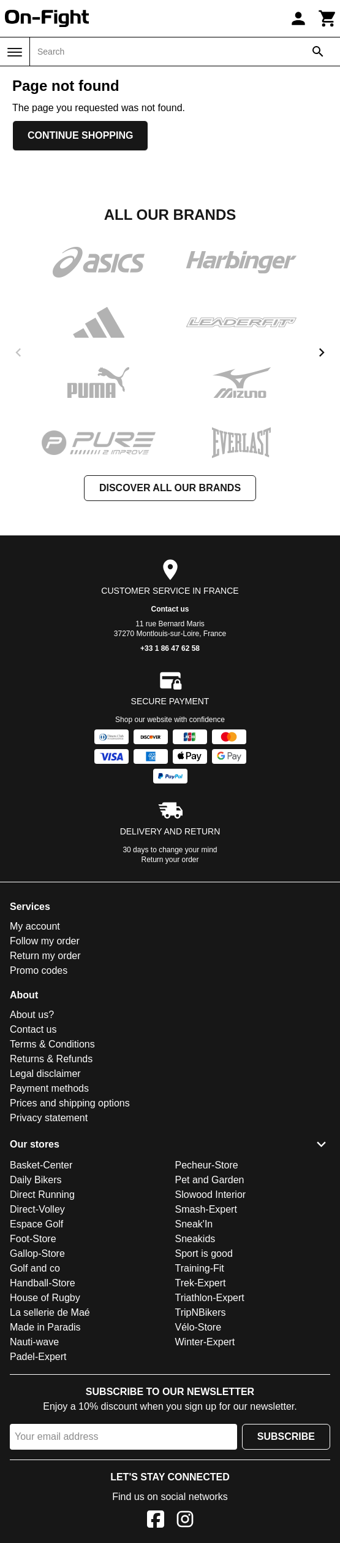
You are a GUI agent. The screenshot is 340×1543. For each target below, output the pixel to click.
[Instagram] (185, 1521)
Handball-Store (42, 1283)
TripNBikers (200, 1312)
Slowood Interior (210, 1194)
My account (35, 926)
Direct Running (42, 1194)
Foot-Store (33, 1239)
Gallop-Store (37, 1253)
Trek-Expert (200, 1283)
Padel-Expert (38, 1356)
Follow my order (45, 941)
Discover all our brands (170, 488)
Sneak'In (194, 1224)
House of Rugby (45, 1297)
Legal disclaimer (45, 1073)
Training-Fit (199, 1268)
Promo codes (38, 970)
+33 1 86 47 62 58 (170, 648)
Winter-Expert (205, 1342)
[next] (321, 352)
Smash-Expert (206, 1209)
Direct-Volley (37, 1209)
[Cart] (328, 18)
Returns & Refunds (51, 1059)
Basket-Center (41, 1165)
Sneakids (195, 1239)
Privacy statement (49, 1118)
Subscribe (286, 1436)
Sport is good (204, 1253)
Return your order (169, 859)
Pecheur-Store (206, 1165)
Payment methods (49, 1088)
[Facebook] (155, 1521)
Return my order (45, 955)
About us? (32, 1014)
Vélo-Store (198, 1327)
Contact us (170, 609)
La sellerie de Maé (50, 1312)
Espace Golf (36, 1224)
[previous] (18, 352)
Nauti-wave (34, 1342)
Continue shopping (80, 135)
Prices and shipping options (70, 1103)
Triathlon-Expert (209, 1297)
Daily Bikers (35, 1180)
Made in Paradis (45, 1327)
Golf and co (35, 1268)
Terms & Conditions (52, 1044)
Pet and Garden (209, 1180)
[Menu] (14, 52)
